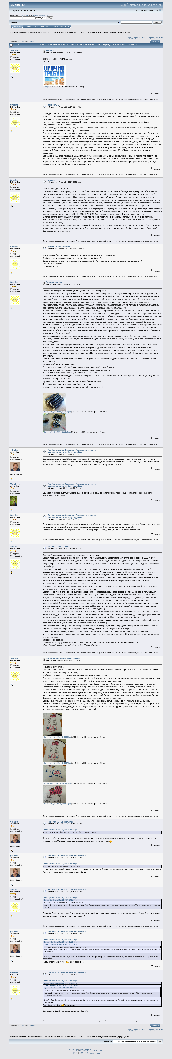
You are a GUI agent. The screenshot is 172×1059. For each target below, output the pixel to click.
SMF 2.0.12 (73, 1050)
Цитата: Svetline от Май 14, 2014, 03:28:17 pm (60, 864)
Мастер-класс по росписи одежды (63, 658)
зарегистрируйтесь (40, 15)
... (21, 41)
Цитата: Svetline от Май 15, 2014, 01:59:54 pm (60, 940)
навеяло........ (52, 50)
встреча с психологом (59, 247)
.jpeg (45, 87)
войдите (25, 15)
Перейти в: (108, 1041)
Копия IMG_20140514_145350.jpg (57, 737)
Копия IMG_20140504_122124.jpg (57, 432)
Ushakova (15, 484)
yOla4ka (14, 450)
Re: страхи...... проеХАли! (60, 822)
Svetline (14, 50)
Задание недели (54, 282)
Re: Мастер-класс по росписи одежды (67, 855)
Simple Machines (96, 1050)
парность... (53, 105)
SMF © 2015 (84, 1050)
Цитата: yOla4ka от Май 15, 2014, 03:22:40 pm (60, 981)
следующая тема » (154, 37)
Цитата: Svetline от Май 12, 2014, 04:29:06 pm (60, 830)
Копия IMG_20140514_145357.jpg (57, 763)
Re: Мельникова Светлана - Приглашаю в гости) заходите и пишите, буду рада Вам (72, 451)
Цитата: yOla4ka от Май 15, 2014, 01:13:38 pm (60, 898)
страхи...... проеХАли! (58, 546)
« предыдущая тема (136, 37)
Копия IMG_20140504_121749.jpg (57, 412)
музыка (51, 180)
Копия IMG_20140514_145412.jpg (57, 783)
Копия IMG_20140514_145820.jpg (57, 804)
